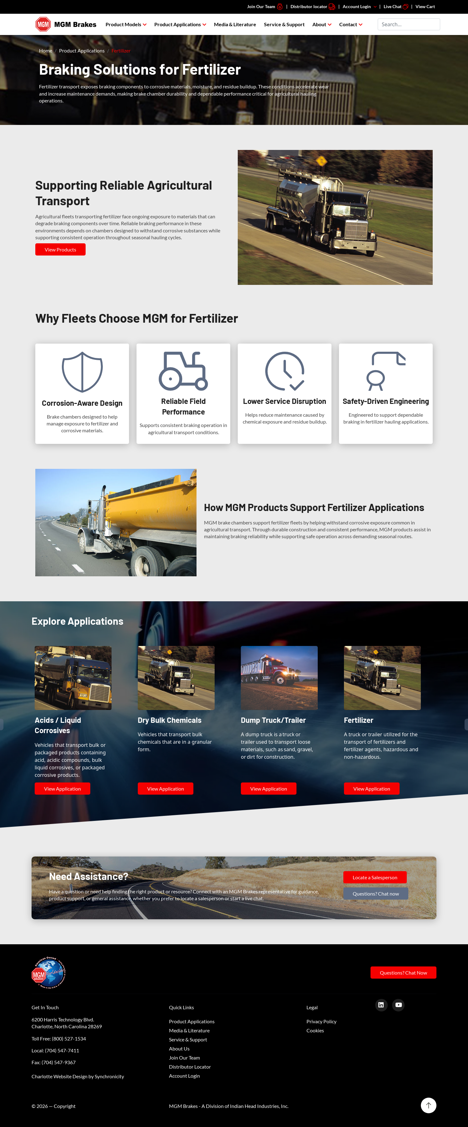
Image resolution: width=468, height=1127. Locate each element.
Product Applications (177, 24)
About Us (179, 1048)
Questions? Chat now (376, 893)
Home (45, 50)
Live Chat (396, 6)
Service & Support (284, 24)
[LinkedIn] (384, 1004)
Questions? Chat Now (403, 973)
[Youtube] (401, 1004)
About (319, 24)
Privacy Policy (321, 1021)
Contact (348, 24)
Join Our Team (265, 6)
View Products (60, 249)
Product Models (123, 24)
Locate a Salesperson (375, 877)
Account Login (360, 6)
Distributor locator (313, 6)
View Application (62, 789)
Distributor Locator (190, 1067)
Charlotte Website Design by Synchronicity (78, 1076)
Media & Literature (235, 24)
